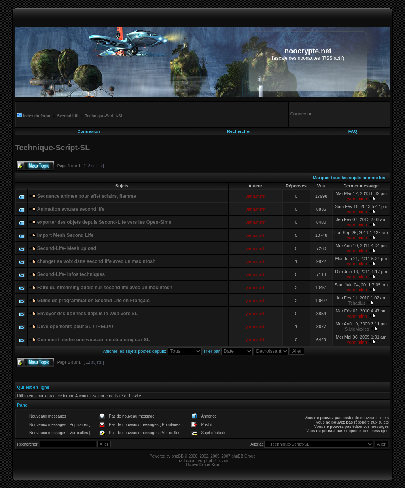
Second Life (68, 116)
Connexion (89, 131)
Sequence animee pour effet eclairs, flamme (86, 196)
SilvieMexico (357, 329)
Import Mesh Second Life (65, 235)
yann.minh (256, 196)
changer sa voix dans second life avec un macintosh (96, 261)
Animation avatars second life (70, 209)
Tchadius (356, 303)
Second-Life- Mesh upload (66, 248)
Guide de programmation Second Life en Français (93, 300)
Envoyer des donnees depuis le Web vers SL (87, 313)
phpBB (178, 456)
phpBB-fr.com (216, 460)
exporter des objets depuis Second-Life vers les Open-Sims (104, 222)
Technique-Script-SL (104, 116)
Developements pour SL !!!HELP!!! (76, 326)
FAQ (353, 131)
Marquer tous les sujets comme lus (349, 177)
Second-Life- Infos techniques (71, 274)
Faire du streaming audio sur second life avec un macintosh (104, 287)
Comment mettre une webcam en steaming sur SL (93, 339)
